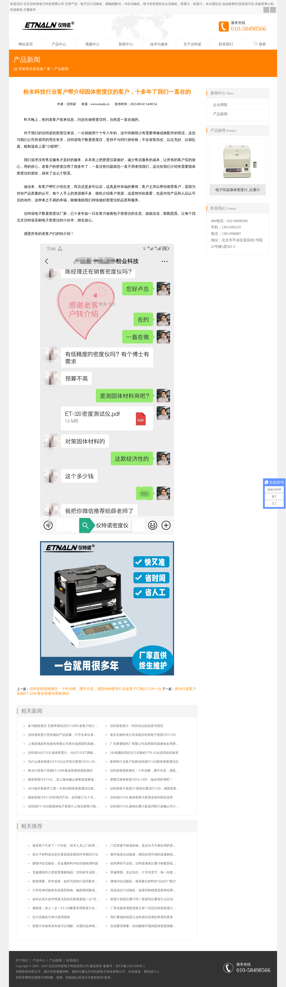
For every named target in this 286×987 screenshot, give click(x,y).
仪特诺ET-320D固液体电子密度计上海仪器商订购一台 (65, 806)
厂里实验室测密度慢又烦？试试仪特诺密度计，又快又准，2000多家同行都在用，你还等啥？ (174, 908)
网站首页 (26, 44)
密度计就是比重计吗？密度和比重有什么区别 (141, 899)
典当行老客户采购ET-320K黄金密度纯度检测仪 (60, 770)
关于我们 (22, 960)
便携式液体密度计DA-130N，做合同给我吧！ (141, 779)
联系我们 (226, 44)
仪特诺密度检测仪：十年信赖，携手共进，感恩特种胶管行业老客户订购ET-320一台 (95, 689)
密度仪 (61, 133)
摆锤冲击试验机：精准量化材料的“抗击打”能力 (143, 881)
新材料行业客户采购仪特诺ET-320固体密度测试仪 (144, 761)
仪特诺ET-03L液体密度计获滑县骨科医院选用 (141, 797)
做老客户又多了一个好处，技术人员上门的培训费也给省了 (73, 845)
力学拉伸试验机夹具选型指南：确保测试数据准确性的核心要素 (76, 890)
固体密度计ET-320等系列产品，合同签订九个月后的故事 (67, 797)
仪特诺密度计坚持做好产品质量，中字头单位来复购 (64, 735)
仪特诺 (71, 104)
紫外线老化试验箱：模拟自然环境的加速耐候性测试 (146, 854)
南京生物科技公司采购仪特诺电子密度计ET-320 (142, 735)
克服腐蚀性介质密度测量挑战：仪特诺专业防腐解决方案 (71, 872)
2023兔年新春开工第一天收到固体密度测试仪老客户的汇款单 (70, 788)
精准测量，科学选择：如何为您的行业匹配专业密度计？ (71, 881)
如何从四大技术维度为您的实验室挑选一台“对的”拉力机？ (72, 899)
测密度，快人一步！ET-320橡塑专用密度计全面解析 (68, 908)
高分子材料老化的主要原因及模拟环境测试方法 (65, 854)
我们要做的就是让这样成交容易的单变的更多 (141, 917)
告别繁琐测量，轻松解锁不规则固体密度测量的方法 (146, 926)
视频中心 (92, 44)
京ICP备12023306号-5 (130, 966)
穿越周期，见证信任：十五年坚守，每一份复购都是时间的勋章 (154, 872)
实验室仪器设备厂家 (34, 69)
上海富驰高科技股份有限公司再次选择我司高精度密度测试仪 (70, 743)
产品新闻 (61, 69)
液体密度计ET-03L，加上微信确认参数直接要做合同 (64, 779)
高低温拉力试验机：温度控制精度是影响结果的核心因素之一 (152, 890)
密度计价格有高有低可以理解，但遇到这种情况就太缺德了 (73, 926)
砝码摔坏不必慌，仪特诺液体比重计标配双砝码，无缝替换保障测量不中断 (162, 863)
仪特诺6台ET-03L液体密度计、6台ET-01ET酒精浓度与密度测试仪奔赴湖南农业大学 (85, 752)
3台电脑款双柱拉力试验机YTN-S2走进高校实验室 (144, 752)
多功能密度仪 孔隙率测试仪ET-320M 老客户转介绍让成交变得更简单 (75, 726)
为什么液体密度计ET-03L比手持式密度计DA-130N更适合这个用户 (73, 761)
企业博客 (220, 105)
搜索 (260, 44)
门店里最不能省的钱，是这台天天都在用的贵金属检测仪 (149, 845)
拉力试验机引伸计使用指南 (51, 917)
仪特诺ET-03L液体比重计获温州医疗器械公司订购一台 (147, 806)
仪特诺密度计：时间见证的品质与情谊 (136, 726)
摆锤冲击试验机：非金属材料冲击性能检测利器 (65, 863)
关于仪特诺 (192, 44)
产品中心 (59, 44)
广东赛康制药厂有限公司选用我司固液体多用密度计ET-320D (151, 743)
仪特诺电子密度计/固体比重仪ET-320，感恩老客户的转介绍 (151, 788)
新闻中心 (126, 44)
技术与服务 (159, 44)
